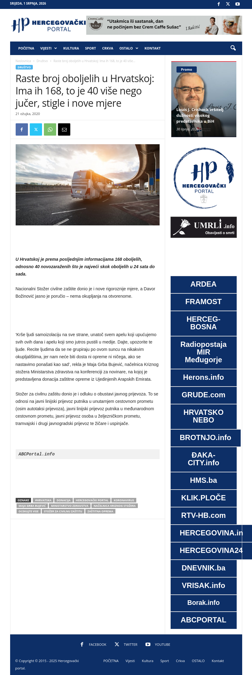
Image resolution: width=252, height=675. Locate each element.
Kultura (71, 48)
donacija (63, 500)
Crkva (107, 48)
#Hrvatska (43, 500)
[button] (233, 48)
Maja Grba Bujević (32, 506)
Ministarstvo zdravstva (69, 506)
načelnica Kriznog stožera (115, 506)
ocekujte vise (29, 511)
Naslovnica (23, 61)
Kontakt (153, 48)
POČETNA (26, 48)
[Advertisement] (87, 241)
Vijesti (48, 48)
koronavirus (124, 500)
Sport (90, 48)
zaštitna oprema (100, 511)
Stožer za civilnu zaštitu (63, 511)
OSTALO (128, 48)
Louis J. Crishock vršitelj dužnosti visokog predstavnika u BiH (199, 115)
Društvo (42, 61)
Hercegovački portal (92, 500)
